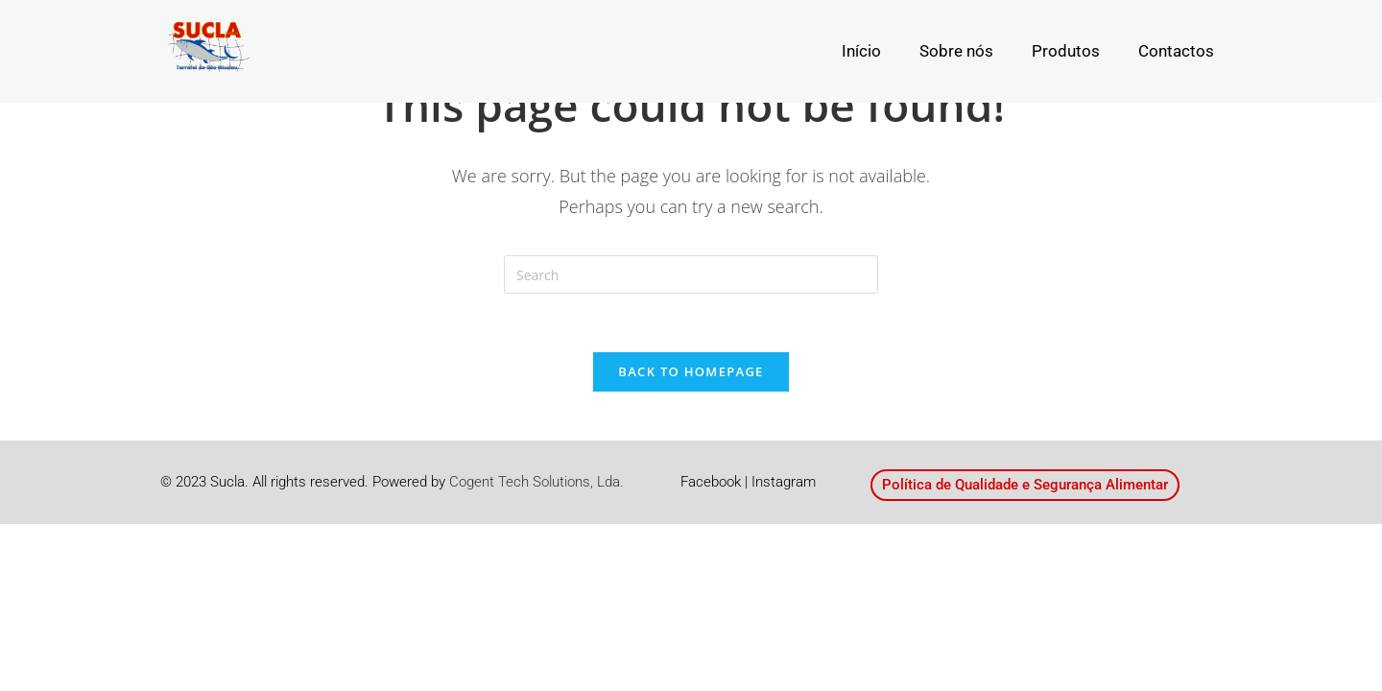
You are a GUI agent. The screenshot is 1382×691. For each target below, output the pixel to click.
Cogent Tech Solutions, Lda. (536, 481)
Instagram (783, 481)
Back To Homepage (690, 371)
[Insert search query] (691, 274)
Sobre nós (956, 50)
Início (861, 50)
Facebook (710, 481)
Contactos (1176, 50)
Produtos (1066, 50)
